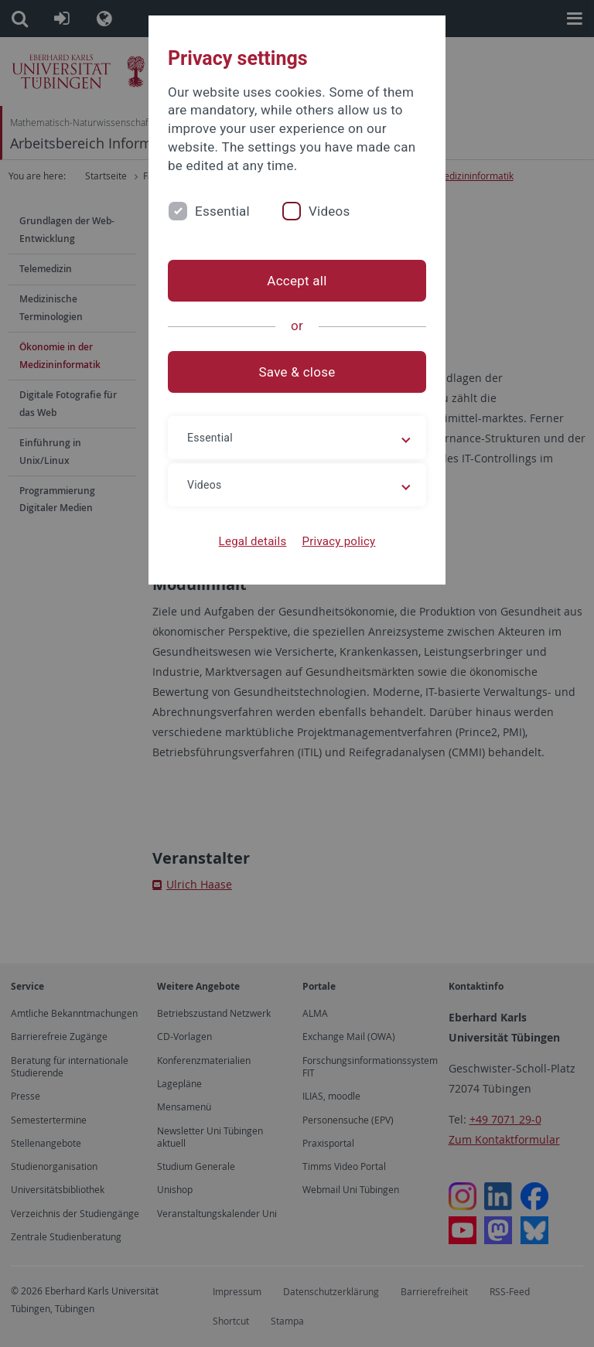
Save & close (297, 372)
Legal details (253, 541)
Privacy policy (338, 541)
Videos (329, 211)
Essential (222, 211)
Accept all (296, 280)
